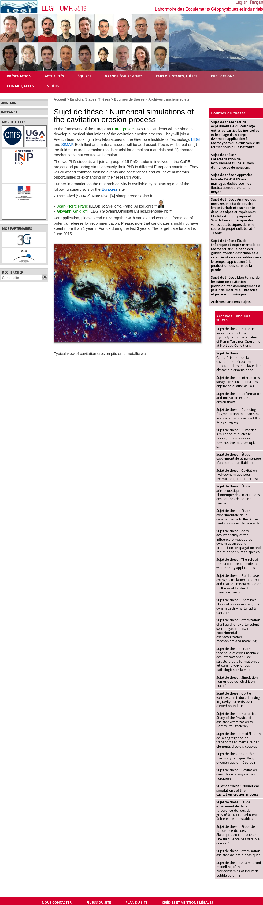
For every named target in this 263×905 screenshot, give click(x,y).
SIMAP (67, 144)
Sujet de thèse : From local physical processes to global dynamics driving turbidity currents (238, 606)
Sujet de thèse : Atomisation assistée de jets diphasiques (238, 853)
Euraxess (110, 189)
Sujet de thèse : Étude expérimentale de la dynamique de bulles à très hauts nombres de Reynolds (238, 516)
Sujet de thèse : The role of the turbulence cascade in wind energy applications (237, 563)
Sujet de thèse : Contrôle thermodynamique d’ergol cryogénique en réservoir (236, 758)
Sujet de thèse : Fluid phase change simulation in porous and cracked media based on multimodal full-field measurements (238, 583)
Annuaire (9, 103)
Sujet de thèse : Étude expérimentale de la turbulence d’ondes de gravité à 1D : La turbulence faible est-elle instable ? (238, 810)
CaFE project (123, 129)
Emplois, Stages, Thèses (90, 99)
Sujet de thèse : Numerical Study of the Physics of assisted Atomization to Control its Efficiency (237, 719)
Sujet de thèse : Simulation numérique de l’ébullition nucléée (237, 681)
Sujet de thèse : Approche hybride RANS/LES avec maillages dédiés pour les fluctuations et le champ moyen (232, 183)
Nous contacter (57, 902)
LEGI (195, 139)
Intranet (9, 112)
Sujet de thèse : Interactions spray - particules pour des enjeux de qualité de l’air (238, 381)
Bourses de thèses (129, 99)
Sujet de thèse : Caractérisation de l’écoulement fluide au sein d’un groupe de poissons (232, 161)
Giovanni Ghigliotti (72, 211)
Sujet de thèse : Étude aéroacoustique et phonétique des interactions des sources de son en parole (238, 494)
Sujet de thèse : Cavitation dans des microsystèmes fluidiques (236, 774)
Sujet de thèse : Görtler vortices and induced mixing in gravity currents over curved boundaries (238, 699)
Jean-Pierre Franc (72, 206)
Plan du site (136, 902)
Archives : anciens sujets (169, 99)
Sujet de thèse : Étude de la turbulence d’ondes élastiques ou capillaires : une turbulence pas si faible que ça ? (238, 834)
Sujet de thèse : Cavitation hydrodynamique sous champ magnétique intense (237, 474)
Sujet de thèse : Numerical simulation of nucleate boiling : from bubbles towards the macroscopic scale (237, 438)
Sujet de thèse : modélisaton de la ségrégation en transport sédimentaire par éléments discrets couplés (238, 740)
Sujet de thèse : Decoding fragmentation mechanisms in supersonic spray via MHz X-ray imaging (238, 415)
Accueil (60, 99)
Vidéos (53, 86)
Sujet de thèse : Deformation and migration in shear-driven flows (238, 397)
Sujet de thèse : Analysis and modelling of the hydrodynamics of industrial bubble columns (238, 868)
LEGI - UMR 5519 (64, 8)
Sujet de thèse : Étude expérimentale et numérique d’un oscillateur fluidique (238, 458)
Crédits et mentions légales (187, 902)
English (241, 2)
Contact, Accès (20, 86)
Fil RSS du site (98, 902)
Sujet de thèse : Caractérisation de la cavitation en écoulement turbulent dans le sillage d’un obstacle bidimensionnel (238, 361)
